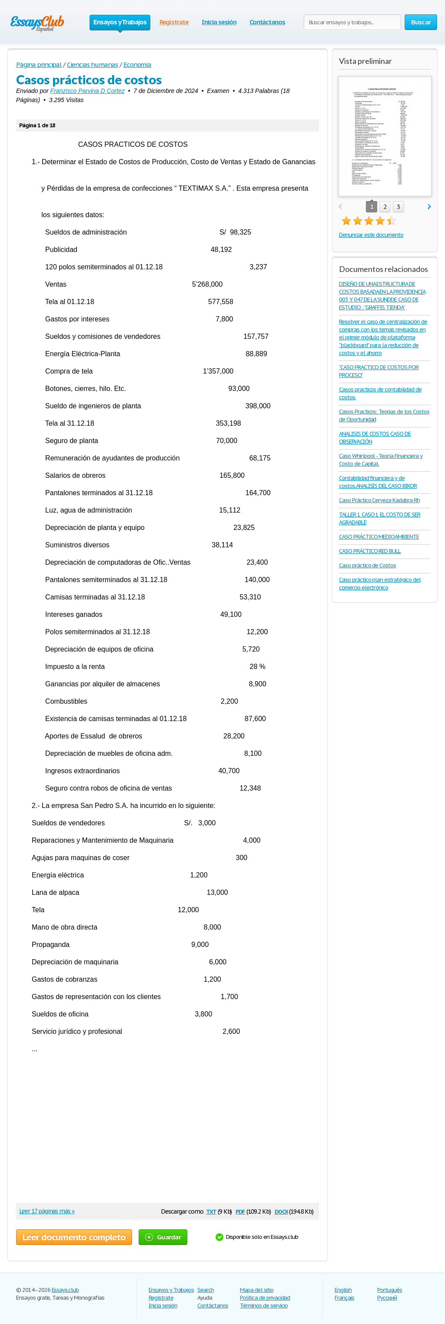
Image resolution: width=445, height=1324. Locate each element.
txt (211, 1211)
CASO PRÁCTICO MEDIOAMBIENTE (379, 536)
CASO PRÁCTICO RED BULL (370, 551)
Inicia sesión (219, 22)
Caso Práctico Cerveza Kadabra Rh (379, 500)
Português (389, 1290)
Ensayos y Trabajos (171, 1290)
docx (281, 1211)
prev (340, 207)
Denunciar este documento (371, 234)
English (343, 1290)
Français (344, 1297)
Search (205, 1290)
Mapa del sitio (256, 1290)
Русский (387, 1297)
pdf (240, 1211)
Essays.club (65, 1290)
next (430, 207)
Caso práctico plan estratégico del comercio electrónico (380, 583)
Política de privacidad (265, 1297)
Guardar (163, 1237)
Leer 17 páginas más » (46, 1211)
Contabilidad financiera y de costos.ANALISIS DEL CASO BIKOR (378, 482)
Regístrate (174, 22)
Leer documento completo (74, 1237)
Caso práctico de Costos (367, 565)
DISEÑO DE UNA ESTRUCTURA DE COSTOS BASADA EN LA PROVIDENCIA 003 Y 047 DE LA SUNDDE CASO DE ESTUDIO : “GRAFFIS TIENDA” (382, 295)
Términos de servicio (263, 1305)
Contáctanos (267, 22)
